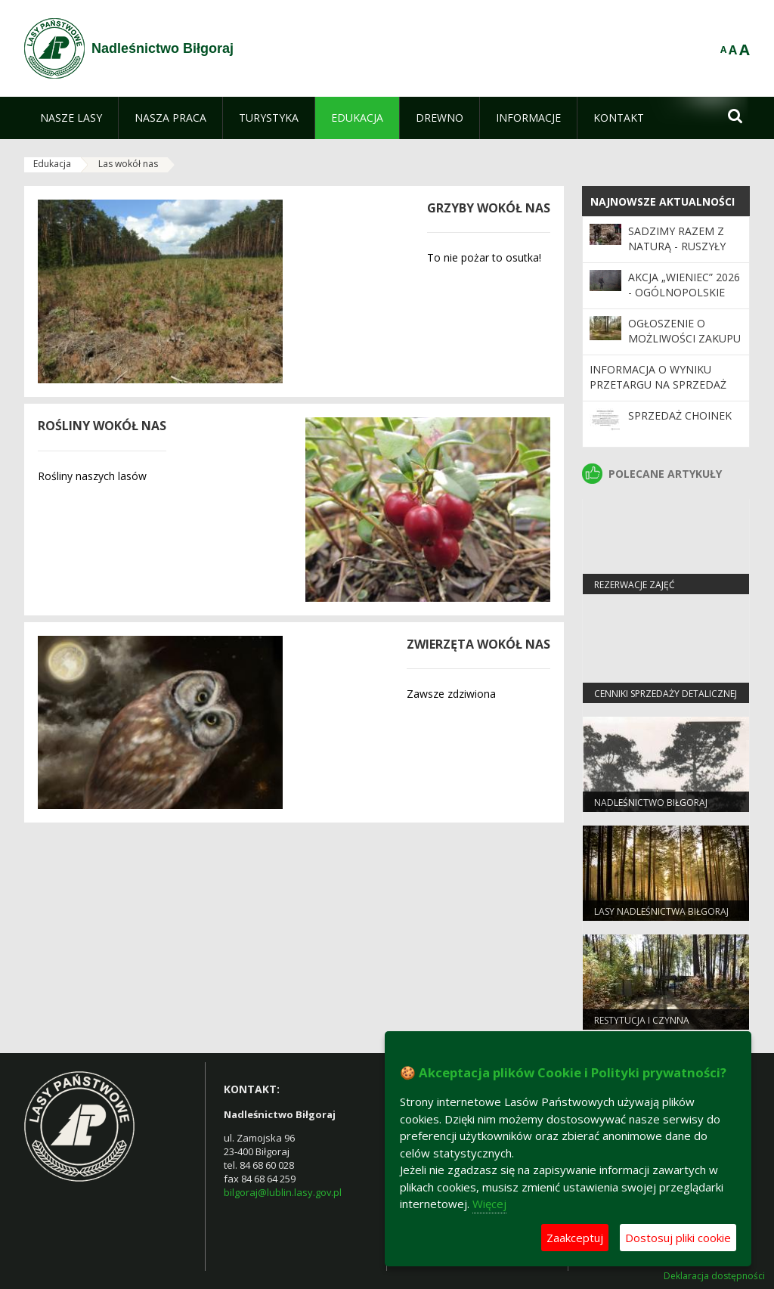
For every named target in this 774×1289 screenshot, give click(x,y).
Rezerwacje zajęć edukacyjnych (634, 591)
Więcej (489, 1203)
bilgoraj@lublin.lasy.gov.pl (283, 1192)
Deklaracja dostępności (714, 1276)
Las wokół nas (128, 163)
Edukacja (52, 163)
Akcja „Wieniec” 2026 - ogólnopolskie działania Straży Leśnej (684, 300)
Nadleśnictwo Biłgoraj (650, 802)
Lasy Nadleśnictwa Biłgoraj (661, 911)
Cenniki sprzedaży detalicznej (665, 693)
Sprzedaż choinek (680, 415)
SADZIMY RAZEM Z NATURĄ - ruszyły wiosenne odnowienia (677, 254)
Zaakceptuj (574, 1237)
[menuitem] (71, 118)
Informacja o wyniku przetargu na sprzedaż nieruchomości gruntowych (658, 392)
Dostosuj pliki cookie (678, 1237)
